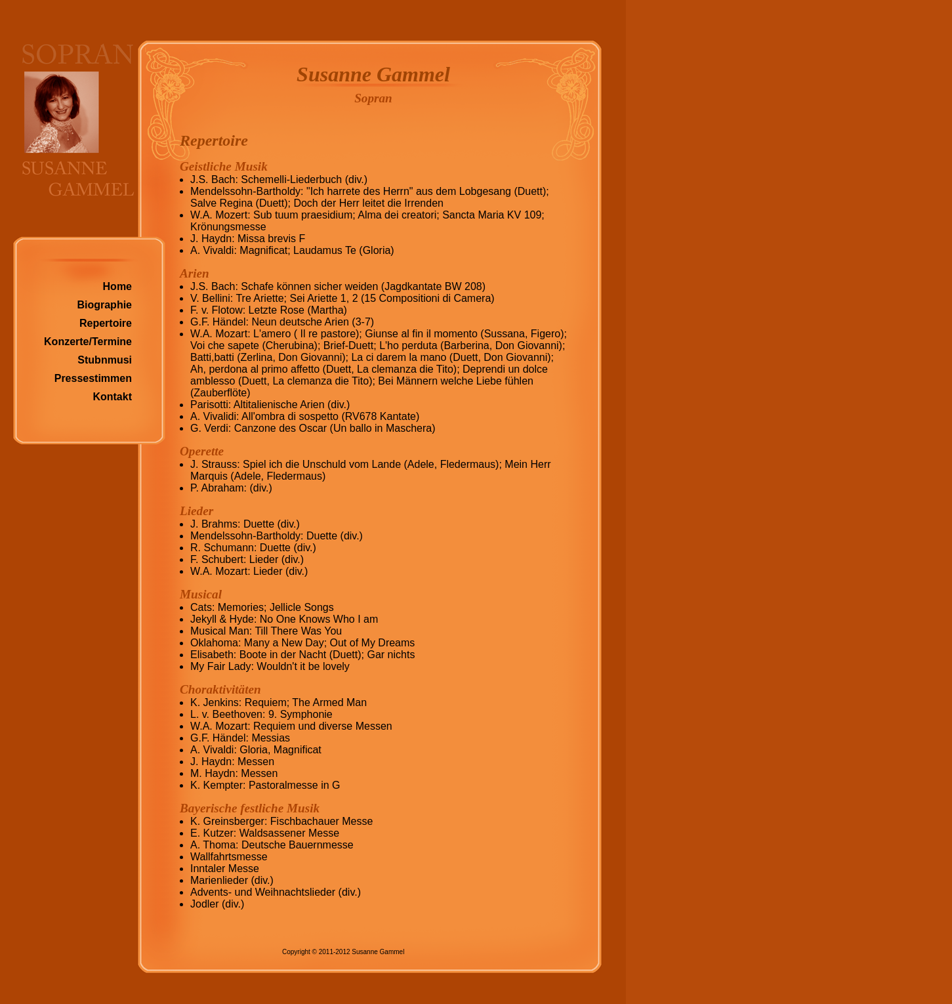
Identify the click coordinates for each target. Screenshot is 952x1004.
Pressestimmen (93, 378)
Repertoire (105, 323)
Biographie (104, 304)
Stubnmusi (104, 360)
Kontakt (112, 396)
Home (117, 286)
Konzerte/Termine (88, 341)
